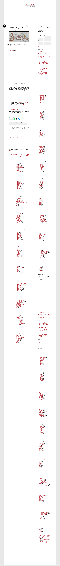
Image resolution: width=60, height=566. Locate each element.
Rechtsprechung (42, 215)
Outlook (40, 196)
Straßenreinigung (43, 254)
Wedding (41, 117)
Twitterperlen (40, 235)
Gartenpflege (20, 320)
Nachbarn (40, 187)
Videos (40, 520)
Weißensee (41, 118)
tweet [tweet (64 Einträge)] (38, 72)
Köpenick (41, 100)
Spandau (41, 112)
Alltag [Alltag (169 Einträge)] (39, 51)
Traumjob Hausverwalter (42, 234)
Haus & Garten (18, 215)
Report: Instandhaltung (42, 486)
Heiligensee (40, 144)
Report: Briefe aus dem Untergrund (44, 223)
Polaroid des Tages (41, 198)
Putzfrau (40, 203)
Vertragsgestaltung (42, 220)
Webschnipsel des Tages (20, 337)
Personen (40, 197)
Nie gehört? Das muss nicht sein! (22, 102)
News (39, 190)
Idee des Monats (41, 147)
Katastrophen (40, 153)
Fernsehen (20, 319)
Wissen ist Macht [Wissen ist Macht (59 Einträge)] (45, 74)
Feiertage (40, 132)
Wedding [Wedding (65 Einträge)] (42, 73)
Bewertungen (40, 121)
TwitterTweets (41, 236)
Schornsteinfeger (43, 253)
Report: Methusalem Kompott (20, 301)
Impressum (40, 343)
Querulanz (41, 173)
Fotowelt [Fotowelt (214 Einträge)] (43, 57)
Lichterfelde (41, 103)
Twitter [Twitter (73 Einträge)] (40, 72)
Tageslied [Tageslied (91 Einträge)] (47, 71)
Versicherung (40, 240)
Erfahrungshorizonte (19, 200)
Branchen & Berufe (41, 122)
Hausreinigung (43, 247)
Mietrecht (40, 184)
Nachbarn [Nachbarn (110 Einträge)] (48, 67)
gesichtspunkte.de (30, 4)
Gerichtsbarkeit (19, 285)
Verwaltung (40, 241)
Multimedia (40, 186)
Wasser (42, 256)
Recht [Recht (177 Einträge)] (43, 69)
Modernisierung (41, 185)
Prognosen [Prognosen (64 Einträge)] (48, 68)
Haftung (40, 81)
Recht (39, 205)
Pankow (18, 182)
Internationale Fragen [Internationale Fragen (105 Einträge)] (41, 61)
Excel (39, 131)
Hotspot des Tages (41, 146)
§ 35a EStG (40, 270)
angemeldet (14, 146)
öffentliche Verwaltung (19, 267)
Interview (40, 152)
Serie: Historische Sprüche (42, 230)
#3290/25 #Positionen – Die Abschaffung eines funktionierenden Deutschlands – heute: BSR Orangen (44, 550)
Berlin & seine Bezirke (17, 122)
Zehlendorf (41, 120)
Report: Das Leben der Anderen (43, 224)
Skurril (18, 251)
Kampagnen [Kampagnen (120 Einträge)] (42, 62)
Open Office (18, 269)
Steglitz (41, 113)
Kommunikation (42, 166)
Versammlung (41, 239)
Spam (40, 178)
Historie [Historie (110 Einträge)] (43, 60)
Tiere (39, 233)
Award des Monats (41, 92)
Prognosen (40, 201)
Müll (41, 250)
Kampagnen (41, 165)
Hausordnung (18, 216)
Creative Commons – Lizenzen (44, 469)
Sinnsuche (18, 250)
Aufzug (19, 318)
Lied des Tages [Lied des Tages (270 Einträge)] (41, 65)
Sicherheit (18, 249)
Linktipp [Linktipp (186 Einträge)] (47, 65)
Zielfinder (40, 267)
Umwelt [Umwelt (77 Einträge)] (43, 72)
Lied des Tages (41, 155)
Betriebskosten (42, 257)
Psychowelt (41, 172)
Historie (40, 145)
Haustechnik (18, 217)
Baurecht (41, 207)
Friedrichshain (42, 98)
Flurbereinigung (41, 133)
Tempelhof (41, 114)
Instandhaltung (41, 149)
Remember (40, 222)
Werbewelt (41, 181)
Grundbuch (19, 286)
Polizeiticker (40, 199)
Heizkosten (42, 248)
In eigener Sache (41, 148)
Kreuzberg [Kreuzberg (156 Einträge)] (47, 63)
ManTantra (41, 167)
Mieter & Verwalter (41, 183)
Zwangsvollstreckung (43, 221)
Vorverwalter (40, 521)
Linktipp (40, 156)
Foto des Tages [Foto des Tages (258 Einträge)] (46, 56)
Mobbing (41, 168)
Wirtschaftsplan (41, 265)
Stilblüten (41, 180)
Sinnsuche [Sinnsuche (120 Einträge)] (44, 71)
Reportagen (18, 303)
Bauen (39, 94)
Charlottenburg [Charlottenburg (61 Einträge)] (40, 56)
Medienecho (41, 137)
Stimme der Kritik (41, 232)
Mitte (22, 122)
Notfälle (40, 452)
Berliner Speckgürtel (43, 96)
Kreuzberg (41, 101)
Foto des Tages (41, 134)
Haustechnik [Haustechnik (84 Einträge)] (40, 60)
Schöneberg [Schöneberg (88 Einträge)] (40, 71)
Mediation (17, 232)
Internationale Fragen (42, 150)
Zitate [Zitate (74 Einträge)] (42, 336)
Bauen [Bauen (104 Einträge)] (41, 51)
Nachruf (41, 170)
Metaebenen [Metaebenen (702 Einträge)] (42, 67)
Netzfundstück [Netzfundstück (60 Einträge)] (40, 68)
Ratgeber (40, 204)
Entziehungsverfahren (20, 284)
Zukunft (40, 269)
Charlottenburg (42, 97)
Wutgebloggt (40, 266)
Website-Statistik (41, 264)
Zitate (39, 268)
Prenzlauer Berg (42, 109)
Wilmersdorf (41, 119)
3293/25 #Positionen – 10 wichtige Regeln (45, 539)
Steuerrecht (41, 216)
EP (16, 199)
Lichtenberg (41, 102)
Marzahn (41, 104)
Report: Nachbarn (19, 302)
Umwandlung (40, 237)
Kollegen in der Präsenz (42, 154)
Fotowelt (40, 80)
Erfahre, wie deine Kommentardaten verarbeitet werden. (18, 150)
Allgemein (40, 349)
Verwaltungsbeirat (41, 258)
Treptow (41, 116)
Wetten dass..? (42, 182)
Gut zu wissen (41, 136)
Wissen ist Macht (42, 139)
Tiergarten (41, 115)
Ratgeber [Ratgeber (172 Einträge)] (40, 69)
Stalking (41, 179)
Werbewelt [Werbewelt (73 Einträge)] (45, 73)
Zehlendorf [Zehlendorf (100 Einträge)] (40, 75)
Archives (40, 79)
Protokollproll (40, 202)
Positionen (40, 200)
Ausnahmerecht (42, 206)
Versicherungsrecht (42, 219)
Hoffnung (41, 164)
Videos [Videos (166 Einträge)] (39, 73)
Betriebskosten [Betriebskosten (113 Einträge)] (45, 54)
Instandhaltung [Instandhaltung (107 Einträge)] (47, 60)
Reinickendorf (42, 110)
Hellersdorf (41, 99)
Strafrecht (41, 217)
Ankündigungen (18, 165)
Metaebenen (18, 233)
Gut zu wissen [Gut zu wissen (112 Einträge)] (48, 57)
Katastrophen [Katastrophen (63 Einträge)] (46, 62)
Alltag (17, 164)
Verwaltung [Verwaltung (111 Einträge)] (46, 72)
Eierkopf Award (18, 198)
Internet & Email (41, 151)
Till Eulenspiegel (42, 138)
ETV (39, 130)
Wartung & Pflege (19, 336)
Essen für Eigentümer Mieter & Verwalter (44, 128)
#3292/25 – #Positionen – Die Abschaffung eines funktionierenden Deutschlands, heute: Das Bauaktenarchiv (45, 542)
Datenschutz (19, 234)
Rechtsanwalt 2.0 (42, 214)
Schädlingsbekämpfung (44, 251)
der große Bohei (42, 161)
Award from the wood (42, 93)
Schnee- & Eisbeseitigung (44, 252)
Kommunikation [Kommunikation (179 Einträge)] (41, 63)
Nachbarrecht (42, 213)
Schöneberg (41, 111)
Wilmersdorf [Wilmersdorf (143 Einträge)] (40, 74)
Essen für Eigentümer (42, 127)
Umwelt (40, 238)
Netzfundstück (41, 189)
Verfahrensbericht (42, 218)
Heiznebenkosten (43, 249)
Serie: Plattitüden (41, 231)
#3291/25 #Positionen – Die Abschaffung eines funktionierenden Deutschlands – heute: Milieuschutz (44, 547)
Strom (41, 255)
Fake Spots (41, 162)
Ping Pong (41, 171)
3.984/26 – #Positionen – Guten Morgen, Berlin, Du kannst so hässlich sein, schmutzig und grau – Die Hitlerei (44, 536)
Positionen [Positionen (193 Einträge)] (44, 68)
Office (17, 268)
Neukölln (18, 181)
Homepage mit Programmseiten (23, 104)
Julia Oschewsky (22, 124)
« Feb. (39, 46)
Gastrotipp (40, 135)
